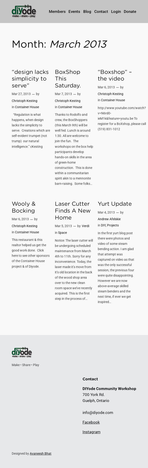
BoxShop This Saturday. (68, 79)
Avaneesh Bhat (40, 454)
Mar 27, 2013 (21, 94)
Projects (113, 225)
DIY (103, 225)
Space (62, 233)
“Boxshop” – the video (115, 75)
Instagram (92, 432)
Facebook (91, 422)
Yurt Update (115, 204)
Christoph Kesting (24, 101)
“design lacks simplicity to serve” (30, 79)
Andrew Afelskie (109, 219)
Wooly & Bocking (24, 207)
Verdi (85, 226)
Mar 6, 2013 (106, 87)
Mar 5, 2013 (63, 226)
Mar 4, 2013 (106, 212)
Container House (27, 107)
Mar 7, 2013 (63, 94)
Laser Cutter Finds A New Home (73, 210)
